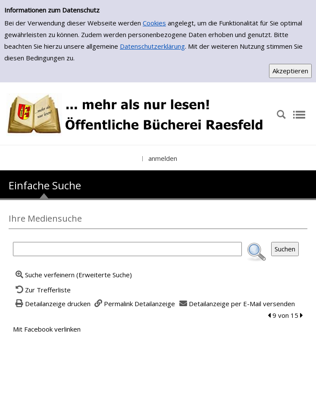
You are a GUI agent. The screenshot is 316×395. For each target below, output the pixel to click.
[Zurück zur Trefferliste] (42, 289)
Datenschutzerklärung (152, 46)
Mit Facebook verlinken (47, 329)
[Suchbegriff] (127, 249)
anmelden (162, 158)
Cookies (154, 23)
